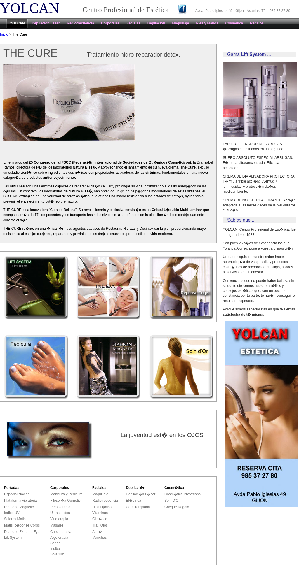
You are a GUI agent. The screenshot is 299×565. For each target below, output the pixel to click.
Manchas (99, 538)
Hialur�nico (102, 507)
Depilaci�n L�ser (140, 494)
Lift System (13, 538)
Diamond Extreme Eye (22, 532)
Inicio (4, 34)
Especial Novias (16, 494)
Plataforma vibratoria (20, 501)
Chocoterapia (60, 532)
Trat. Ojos (100, 525)
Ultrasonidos (60, 513)
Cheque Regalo (176, 507)
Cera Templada (138, 507)
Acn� (97, 532)
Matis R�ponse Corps (22, 525)
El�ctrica (133, 501)
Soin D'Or (172, 501)
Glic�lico (99, 519)
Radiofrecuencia (105, 501)
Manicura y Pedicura (66, 494)
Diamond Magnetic (19, 507)
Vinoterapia (59, 519)
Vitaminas (100, 513)
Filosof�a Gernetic (65, 501)
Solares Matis (15, 519)
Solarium (57, 554)
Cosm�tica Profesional (182, 494)
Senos (55, 543)
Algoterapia (59, 538)
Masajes (56, 525)
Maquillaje (100, 494)
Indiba (55, 549)
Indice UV (12, 513)
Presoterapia (60, 507)
